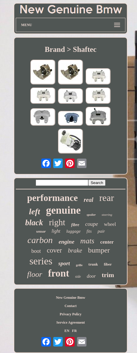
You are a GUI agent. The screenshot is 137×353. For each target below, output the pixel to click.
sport (64, 263)
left (34, 211)
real (88, 200)
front (58, 273)
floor (34, 274)
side (78, 276)
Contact (70, 306)
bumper (99, 250)
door (91, 276)
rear (106, 197)
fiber (108, 264)
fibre (75, 225)
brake (75, 250)
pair (101, 231)
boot (36, 251)
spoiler (91, 214)
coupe (91, 224)
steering (107, 214)
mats (87, 241)
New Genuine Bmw (70, 298)
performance (52, 198)
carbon (40, 240)
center (107, 242)
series (40, 260)
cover (54, 250)
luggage (73, 231)
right (57, 222)
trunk (93, 264)
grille (79, 265)
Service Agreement (70, 322)
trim (108, 275)
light (56, 231)
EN (67, 331)
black (34, 222)
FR (74, 331)
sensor (41, 231)
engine (66, 242)
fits (89, 231)
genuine (63, 210)
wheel (110, 224)
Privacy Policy (71, 314)
